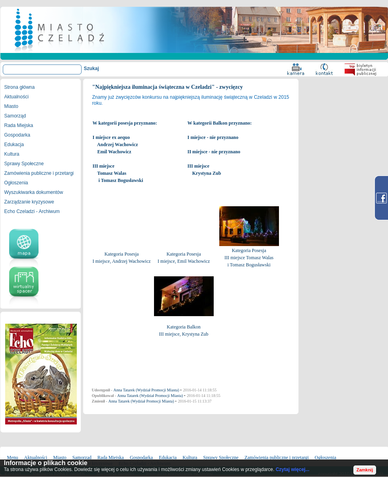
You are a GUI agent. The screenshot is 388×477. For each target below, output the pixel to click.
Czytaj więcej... (293, 469)
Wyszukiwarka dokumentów (33, 192)
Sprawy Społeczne (24, 163)
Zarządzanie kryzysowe (29, 202)
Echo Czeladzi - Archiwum (32, 211)
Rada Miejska (18, 125)
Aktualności (16, 97)
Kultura (11, 154)
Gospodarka (17, 135)
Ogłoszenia (16, 183)
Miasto (11, 106)
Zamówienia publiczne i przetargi (39, 173)
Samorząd (15, 116)
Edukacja (14, 144)
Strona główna (19, 87)
